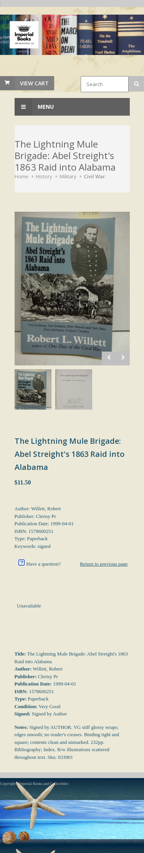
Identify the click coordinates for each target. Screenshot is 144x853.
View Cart (34, 83)
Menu (34, 107)
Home (21, 176)
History (44, 176)
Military (68, 176)
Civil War (94, 176)
